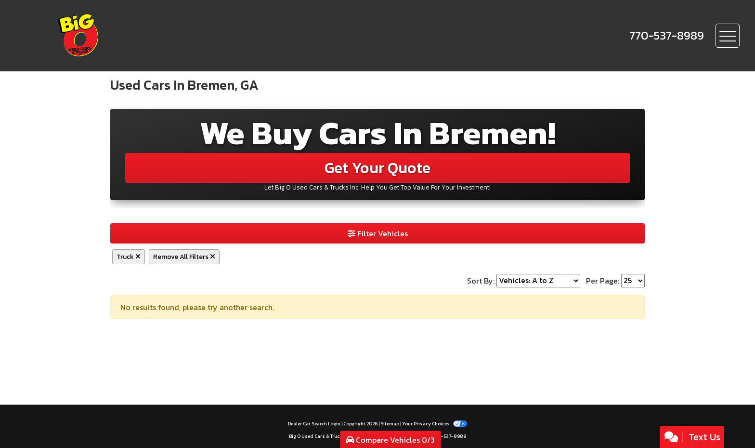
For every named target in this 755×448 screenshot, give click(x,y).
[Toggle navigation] (728, 36)
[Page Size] (633, 280)
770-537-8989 (449, 436)
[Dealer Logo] (111, 35)
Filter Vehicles (378, 233)
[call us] (666, 35)
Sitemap (389, 423)
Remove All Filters (184, 257)
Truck (129, 257)
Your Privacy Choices (434, 423)
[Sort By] (538, 280)
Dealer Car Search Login (314, 423)
